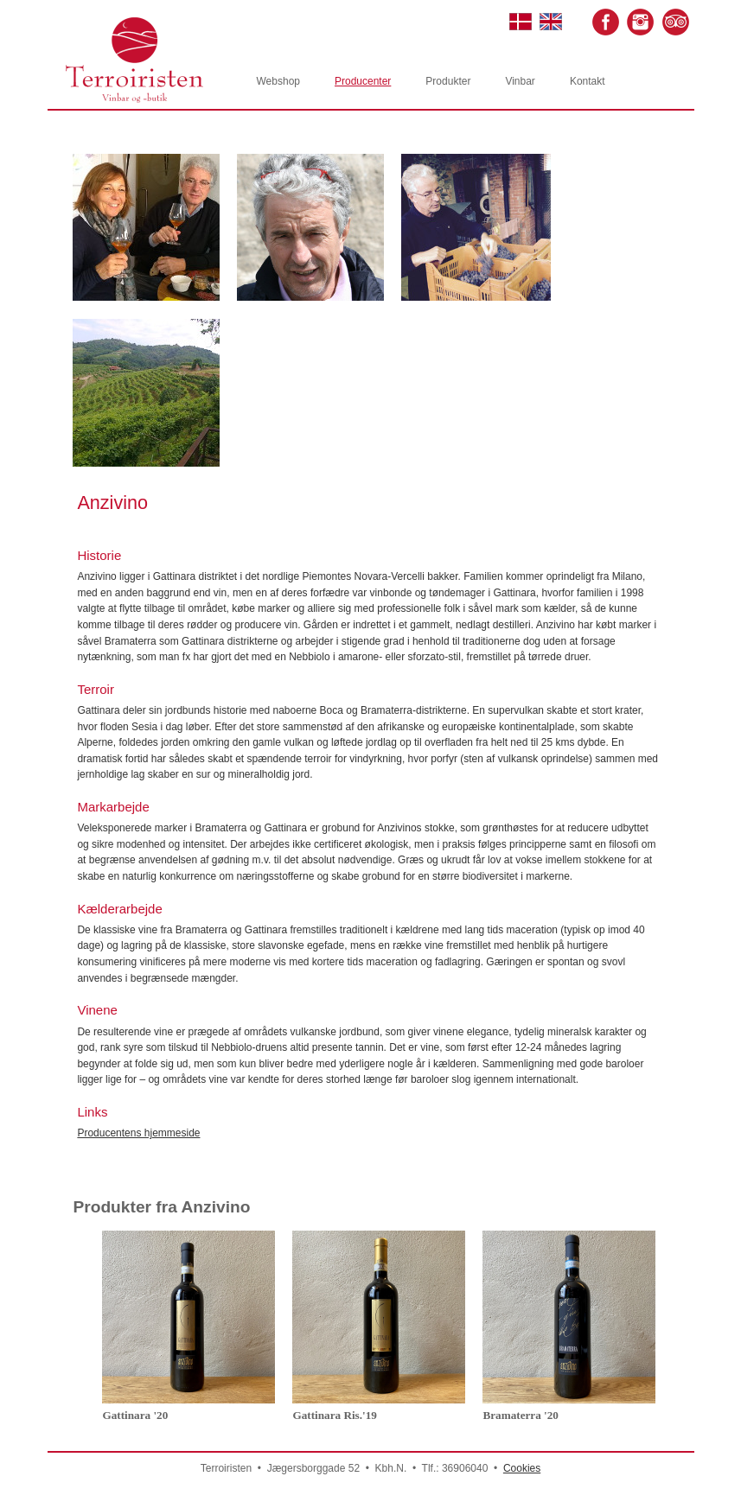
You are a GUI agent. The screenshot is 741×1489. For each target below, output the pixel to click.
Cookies (521, 1468)
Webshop (278, 81)
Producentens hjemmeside (138, 1133)
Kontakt (587, 81)
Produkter (447, 81)
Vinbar (519, 81)
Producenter (363, 81)
